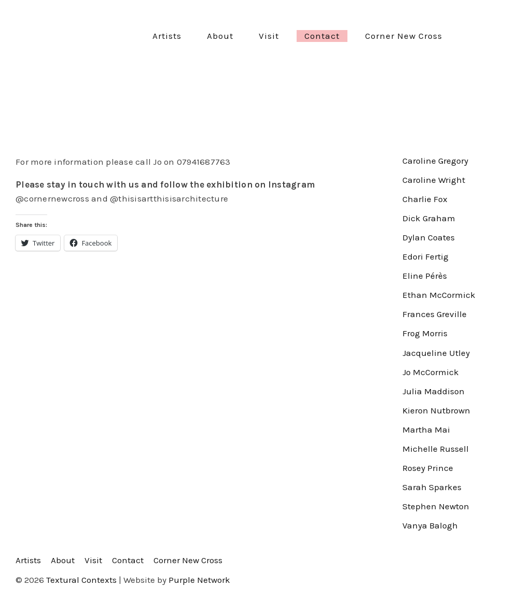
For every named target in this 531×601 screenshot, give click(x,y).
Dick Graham (428, 218)
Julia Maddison (433, 391)
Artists (166, 36)
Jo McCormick (430, 372)
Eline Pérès (424, 275)
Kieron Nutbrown (436, 410)
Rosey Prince (427, 468)
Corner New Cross (403, 36)
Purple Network (199, 580)
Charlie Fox (425, 199)
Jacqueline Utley (436, 353)
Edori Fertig (425, 256)
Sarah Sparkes (432, 487)
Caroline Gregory (435, 160)
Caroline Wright (433, 180)
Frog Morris (425, 333)
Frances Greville (434, 314)
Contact (322, 36)
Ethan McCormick (439, 295)
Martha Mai (426, 429)
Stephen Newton (435, 506)
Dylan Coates (428, 237)
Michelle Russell (435, 448)
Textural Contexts (81, 580)
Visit (269, 36)
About (220, 36)
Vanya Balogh (430, 525)
